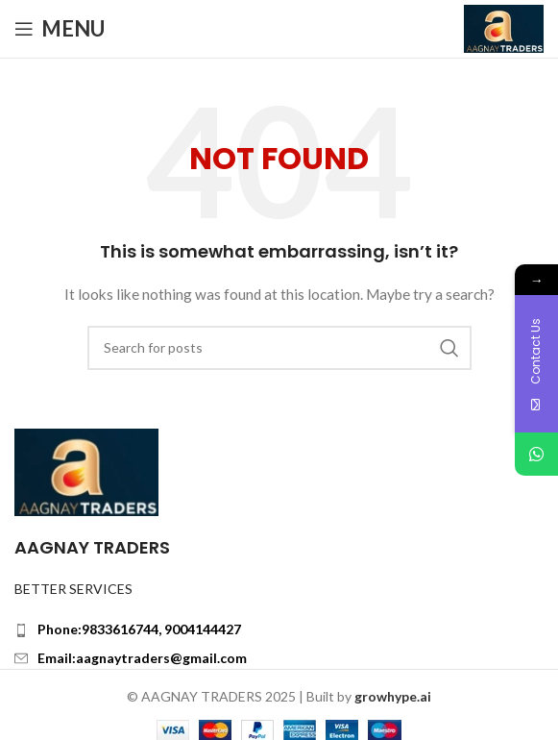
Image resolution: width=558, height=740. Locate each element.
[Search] (279, 348)
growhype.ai (392, 696)
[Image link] (86, 470)
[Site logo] (504, 27)
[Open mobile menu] (59, 29)
